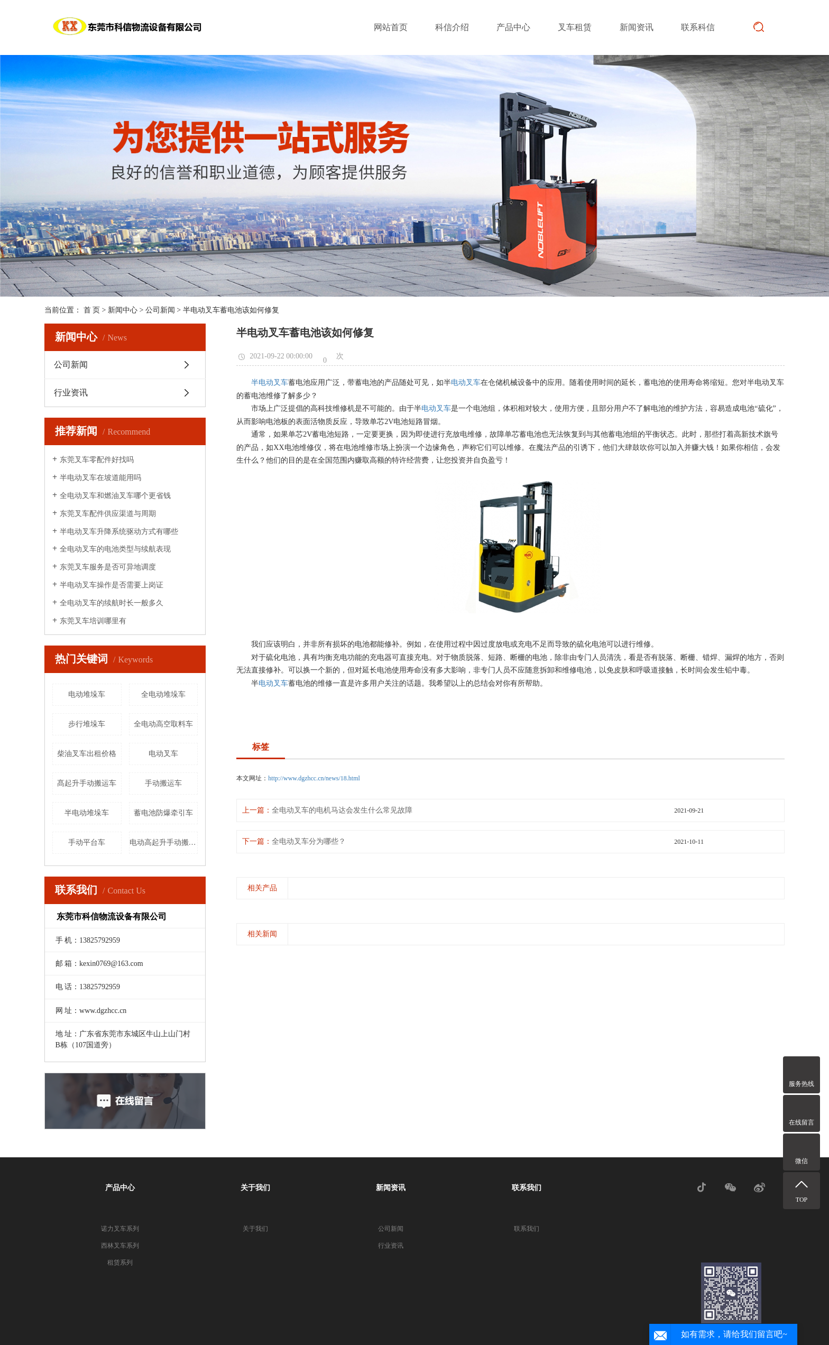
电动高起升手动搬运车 (164, 842)
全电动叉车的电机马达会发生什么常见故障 (342, 810)
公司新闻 (160, 310)
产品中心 (513, 27)
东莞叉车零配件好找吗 (97, 460)
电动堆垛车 (86, 694)
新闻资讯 (636, 27)
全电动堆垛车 (163, 694)
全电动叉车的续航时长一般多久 (111, 603)
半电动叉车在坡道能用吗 (100, 478)
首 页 (92, 310)
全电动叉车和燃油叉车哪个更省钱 (115, 496)
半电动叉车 (269, 382)
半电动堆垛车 (87, 813)
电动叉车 (163, 754)
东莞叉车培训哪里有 (93, 621)
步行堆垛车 (86, 724)
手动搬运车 (163, 783)
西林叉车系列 (120, 1245)
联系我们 (526, 1188)
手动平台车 (86, 842)
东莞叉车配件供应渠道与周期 (108, 514)
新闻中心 (122, 310)
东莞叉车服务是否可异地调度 (108, 567)
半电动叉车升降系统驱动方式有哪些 (119, 532)
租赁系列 (120, 1262)
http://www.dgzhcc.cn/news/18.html (314, 778)
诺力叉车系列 (120, 1228)
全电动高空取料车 (163, 724)
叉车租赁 (575, 27)
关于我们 (255, 1188)
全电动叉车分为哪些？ (309, 841)
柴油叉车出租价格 (86, 754)
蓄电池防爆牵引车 (163, 813)
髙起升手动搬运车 (86, 783)
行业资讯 (71, 392)
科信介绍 (452, 27)
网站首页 (391, 27)
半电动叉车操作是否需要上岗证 (111, 585)
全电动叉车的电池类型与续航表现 (115, 549)
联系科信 (698, 27)
